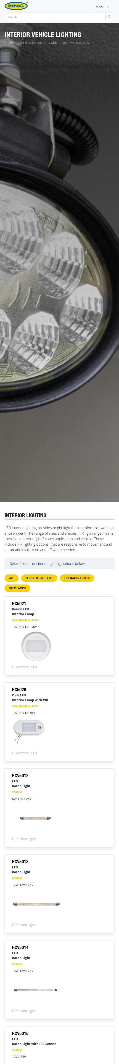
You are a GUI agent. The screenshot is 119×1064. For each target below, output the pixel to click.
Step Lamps (17, 588)
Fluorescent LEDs (39, 578)
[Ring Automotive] (23, 6)
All (11, 578)
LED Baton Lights (77, 578)
